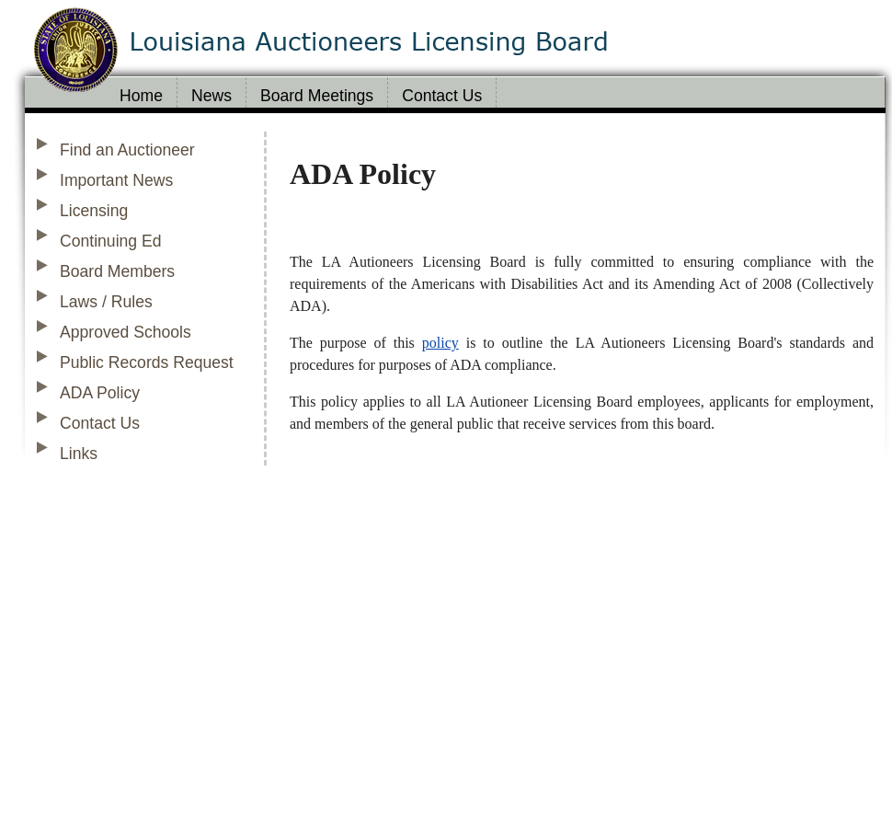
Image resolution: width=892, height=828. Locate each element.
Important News (116, 180)
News (211, 95)
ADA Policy (100, 393)
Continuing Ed (111, 241)
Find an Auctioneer (127, 150)
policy (440, 343)
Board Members (117, 271)
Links (78, 453)
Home (141, 95)
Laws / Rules (106, 302)
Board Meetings (316, 95)
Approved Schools (125, 332)
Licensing (94, 210)
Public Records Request (147, 362)
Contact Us (442, 95)
